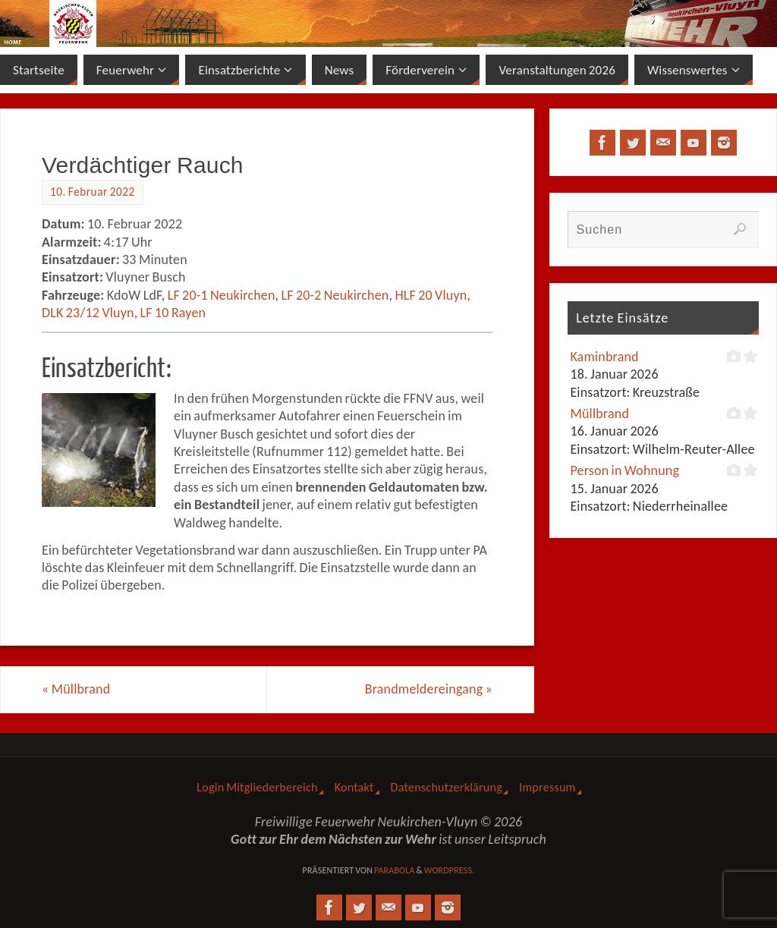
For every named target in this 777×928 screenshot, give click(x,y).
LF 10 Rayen (173, 312)
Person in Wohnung (624, 470)
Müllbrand (76, 689)
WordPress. (449, 870)
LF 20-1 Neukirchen (221, 295)
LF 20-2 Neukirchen (335, 295)
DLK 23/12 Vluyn (88, 312)
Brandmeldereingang (428, 689)
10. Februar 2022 (92, 191)
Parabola (394, 870)
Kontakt (354, 787)
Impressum (547, 787)
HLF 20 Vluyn (431, 295)
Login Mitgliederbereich (257, 787)
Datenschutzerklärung (446, 787)
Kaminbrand (604, 356)
